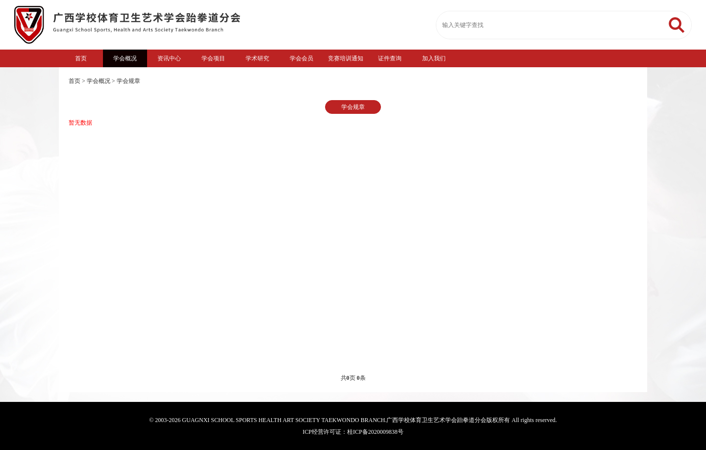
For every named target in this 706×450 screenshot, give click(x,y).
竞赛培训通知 (345, 58)
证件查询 (390, 58)
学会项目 (213, 58)
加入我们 (434, 58)
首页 (81, 58)
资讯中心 (169, 58)
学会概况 (125, 58)
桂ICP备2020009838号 (375, 431)
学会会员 (301, 58)
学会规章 (128, 81)
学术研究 (257, 58)
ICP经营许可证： (325, 431)
